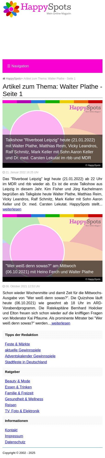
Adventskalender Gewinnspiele (30, 356)
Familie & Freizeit (19, 393)
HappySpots (12, 78)
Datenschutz (15, 442)
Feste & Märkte (17, 344)
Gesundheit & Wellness (24, 399)
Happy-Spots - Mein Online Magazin (37, 9)
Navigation (18, 66)
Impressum (14, 436)
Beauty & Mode (17, 381)
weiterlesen (12, 209)
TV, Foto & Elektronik (22, 411)
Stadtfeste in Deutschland (26, 362)
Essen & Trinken (18, 387)
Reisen (10, 405)
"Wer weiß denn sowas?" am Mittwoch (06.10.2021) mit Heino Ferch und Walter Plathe (49, 269)
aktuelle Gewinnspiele (23, 350)
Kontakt (11, 430)
